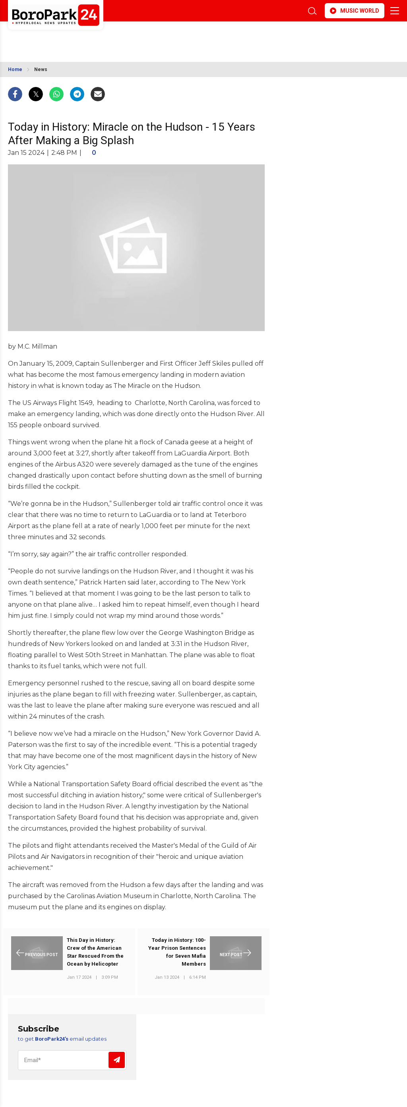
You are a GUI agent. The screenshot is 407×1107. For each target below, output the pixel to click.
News (40, 69)
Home (15, 69)
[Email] (72, 1060)
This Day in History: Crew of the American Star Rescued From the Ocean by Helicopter (95, 952)
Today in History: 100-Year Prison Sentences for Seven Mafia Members (177, 952)
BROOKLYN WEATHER (78, 37)
